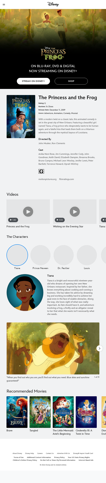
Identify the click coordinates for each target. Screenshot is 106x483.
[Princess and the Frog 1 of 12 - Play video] (28, 211)
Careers (40, 457)
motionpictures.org (47, 179)
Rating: (41, 103)
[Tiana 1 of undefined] (17, 258)
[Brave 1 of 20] (16, 415)
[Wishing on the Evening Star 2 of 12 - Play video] (74, 211)
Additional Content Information (39, 461)
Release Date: (44, 110)
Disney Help (29, 457)
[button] (4, 4)
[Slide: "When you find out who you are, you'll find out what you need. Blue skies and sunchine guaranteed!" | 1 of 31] (53, 356)
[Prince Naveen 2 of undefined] (40, 258)
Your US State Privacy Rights (79, 461)
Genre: (41, 113)
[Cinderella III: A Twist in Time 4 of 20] (86, 415)
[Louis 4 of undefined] (87, 258)
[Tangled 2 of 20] (40, 415)
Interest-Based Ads (86, 463)
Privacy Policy (59, 461)
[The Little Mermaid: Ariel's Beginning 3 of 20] (63, 415)
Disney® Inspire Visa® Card (83, 457)
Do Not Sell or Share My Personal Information (57, 463)
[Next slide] (95, 356)
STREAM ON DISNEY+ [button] (33, 81)
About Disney (17, 457)
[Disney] (53, 4)
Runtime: (42, 107)
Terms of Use (19, 461)
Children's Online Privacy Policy (25, 463)
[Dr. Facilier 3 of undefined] (63, 258)
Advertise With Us (63, 457)
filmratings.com (66, 179)
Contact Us (50, 457)
